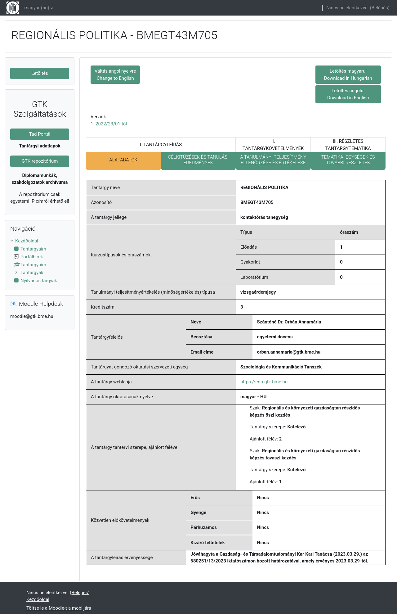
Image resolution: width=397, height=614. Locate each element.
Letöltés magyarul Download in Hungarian (348, 74)
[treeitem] (39, 260)
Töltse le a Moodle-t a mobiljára (58, 608)
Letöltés (39, 73)
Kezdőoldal (26, 241)
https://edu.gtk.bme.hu (264, 382)
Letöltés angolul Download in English (348, 94)
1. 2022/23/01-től (109, 124)
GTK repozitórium (40, 161)
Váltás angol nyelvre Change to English (115, 74)
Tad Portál (40, 134)
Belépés (380, 8)
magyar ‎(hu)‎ (36, 8)
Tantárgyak (31, 272)
